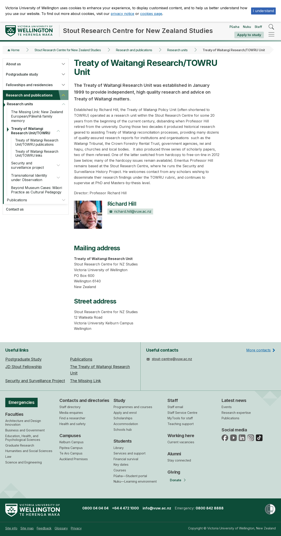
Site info (11, 528)
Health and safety (72, 424)
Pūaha (234, 27)
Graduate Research (19, 445)
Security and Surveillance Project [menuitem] (35, 380)
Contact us (15, 209)
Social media (234, 429)
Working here (180, 435)
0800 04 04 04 (95, 508)
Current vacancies (180, 442)
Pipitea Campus (71, 448)
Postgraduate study (22, 74)
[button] (63, 64)
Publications (17, 200)
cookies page (151, 13)
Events (227, 407)
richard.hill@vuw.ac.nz (130, 211)
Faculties (14, 414)
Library (119, 448)
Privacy (76, 528)
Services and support (129, 453)
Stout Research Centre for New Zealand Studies (68, 50)
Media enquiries (71, 412)
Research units (177, 50)
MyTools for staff (180, 418)
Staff (258, 27)
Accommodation (126, 424)
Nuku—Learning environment (135, 481)
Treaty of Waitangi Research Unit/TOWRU (30, 130)
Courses (120, 470)
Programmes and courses (133, 407)
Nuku (247, 27)
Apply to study (249, 35)
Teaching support (180, 424)
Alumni (174, 453)
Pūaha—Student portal (130, 476)
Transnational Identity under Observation (29, 177)
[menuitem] (11, 528)
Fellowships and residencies (29, 85)
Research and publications (134, 50)
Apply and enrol (125, 412)
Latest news (234, 400)
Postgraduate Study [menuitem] (23, 359)
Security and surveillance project (27, 165)
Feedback (44, 528)
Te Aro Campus (71, 453)
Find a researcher (72, 418)
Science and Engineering (23, 462)
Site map (27, 528)
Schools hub (123, 429)
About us (13, 64)
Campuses (70, 435)
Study (119, 400)
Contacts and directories (84, 400)
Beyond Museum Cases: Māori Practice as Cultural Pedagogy (36, 189)
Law (8, 456)
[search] (271, 27)
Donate (175, 480)
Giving (173, 472)
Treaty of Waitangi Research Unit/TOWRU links (36, 153)
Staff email (175, 407)
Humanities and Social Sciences (28, 451)
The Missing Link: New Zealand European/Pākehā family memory (37, 116)
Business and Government (25, 430)
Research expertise (236, 412)
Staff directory (70, 407)
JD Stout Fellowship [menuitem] (23, 366)
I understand (263, 11)
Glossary (61, 528)
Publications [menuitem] (81, 359)
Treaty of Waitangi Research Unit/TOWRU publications (36, 142)
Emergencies (22, 402)
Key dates (121, 464)
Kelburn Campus (71, 442)
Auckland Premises (73, 459)
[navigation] (271, 34)
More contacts (258, 350)
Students (123, 441)
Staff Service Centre (182, 412)
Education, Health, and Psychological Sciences (22, 438)
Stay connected (179, 460)
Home (15, 50)
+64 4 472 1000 (125, 508)
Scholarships (123, 418)
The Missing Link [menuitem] (85, 380)
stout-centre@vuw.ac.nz (172, 359)
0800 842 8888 (210, 508)
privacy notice (122, 13)
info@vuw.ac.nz (157, 508)
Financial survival (126, 459)
